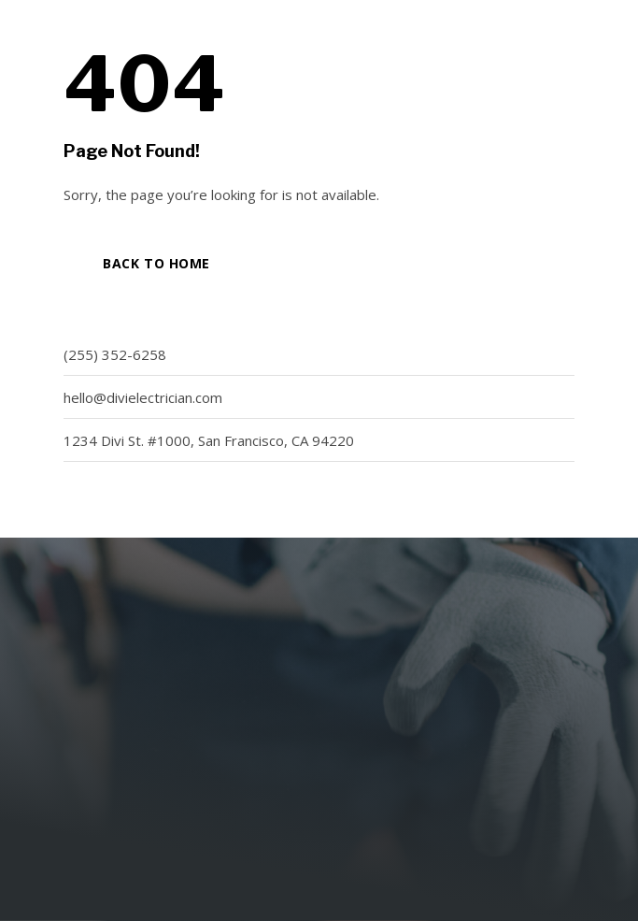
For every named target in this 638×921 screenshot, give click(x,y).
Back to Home (156, 263)
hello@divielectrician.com (143, 397)
